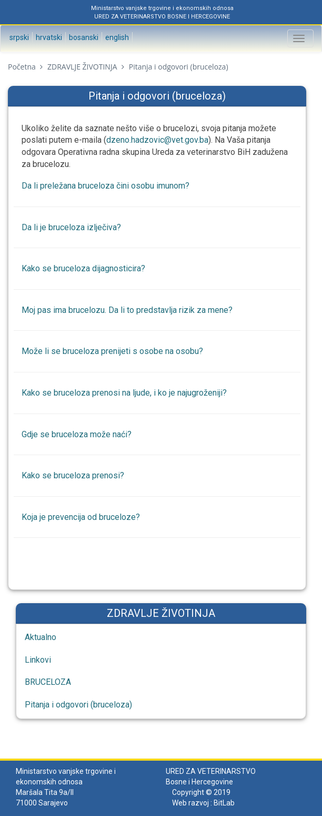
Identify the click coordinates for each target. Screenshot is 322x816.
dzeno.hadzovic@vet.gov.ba (157, 140)
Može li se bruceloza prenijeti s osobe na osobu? (112, 351)
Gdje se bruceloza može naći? (77, 434)
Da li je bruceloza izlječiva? (71, 227)
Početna (22, 67)
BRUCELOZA (48, 682)
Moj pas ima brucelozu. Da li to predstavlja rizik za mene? (127, 310)
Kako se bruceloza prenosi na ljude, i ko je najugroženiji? (124, 393)
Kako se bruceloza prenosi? (73, 475)
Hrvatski (48, 37)
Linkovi (38, 660)
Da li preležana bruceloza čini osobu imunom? (105, 186)
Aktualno (40, 637)
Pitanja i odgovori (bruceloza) (78, 705)
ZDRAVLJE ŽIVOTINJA (82, 67)
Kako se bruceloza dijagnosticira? (83, 268)
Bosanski (82, 37)
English (116, 37)
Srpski (18, 37)
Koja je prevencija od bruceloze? (81, 517)
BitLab (224, 803)
